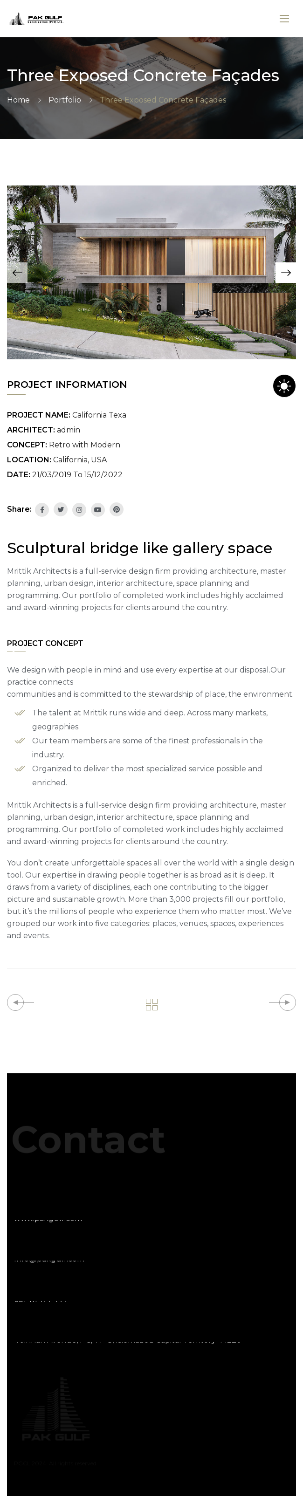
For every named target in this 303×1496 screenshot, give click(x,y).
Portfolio (64, 100)
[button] (17, 272)
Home (18, 100)
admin (68, 429)
